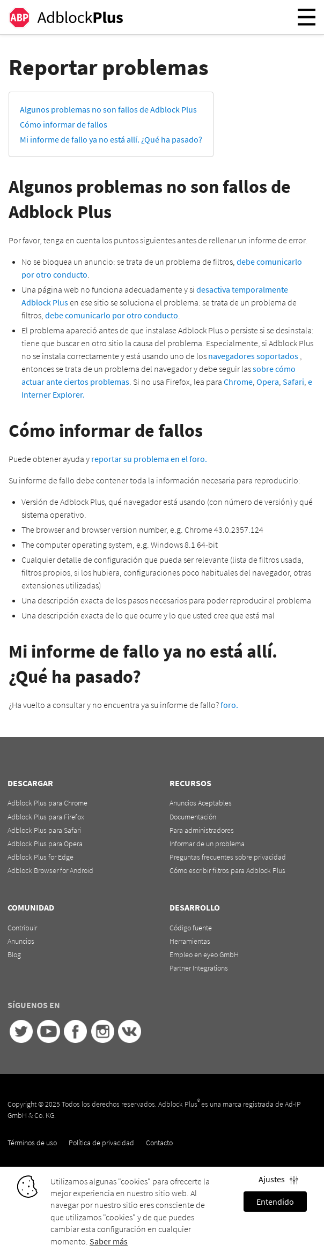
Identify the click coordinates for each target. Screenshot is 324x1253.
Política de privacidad (101, 1142)
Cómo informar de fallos (63, 124)
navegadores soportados (253, 355)
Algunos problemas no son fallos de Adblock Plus (108, 109)
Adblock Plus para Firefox (46, 817)
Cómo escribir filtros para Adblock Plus (227, 870)
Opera (267, 381)
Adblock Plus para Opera (45, 843)
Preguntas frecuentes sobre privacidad (228, 857)
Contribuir (22, 928)
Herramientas (190, 941)
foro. (229, 704)
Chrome (238, 381)
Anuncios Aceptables (201, 803)
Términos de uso (32, 1142)
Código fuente (191, 928)
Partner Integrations (199, 968)
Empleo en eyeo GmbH (204, 954)
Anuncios (21, 941)
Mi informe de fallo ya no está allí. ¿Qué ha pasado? (111, 139)
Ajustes (278, 1179)
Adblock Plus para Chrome (47, 803)
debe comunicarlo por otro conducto (111, 315)
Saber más (109, 1241)
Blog (14, 954)
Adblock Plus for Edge (40, 857)
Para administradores (202, 830)
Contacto (159, 1142)
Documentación (193, 817)
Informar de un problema (207, 843)
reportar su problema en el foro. (149, 458)
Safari (293, 381)
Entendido (275, 1201)
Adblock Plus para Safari (44, 830)
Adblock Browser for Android (50, 870)
